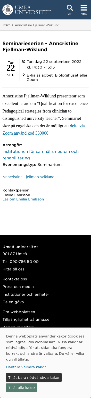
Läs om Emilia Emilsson (23, 199)
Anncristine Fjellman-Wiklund (28, 176)
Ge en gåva (13, 301)
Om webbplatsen (18, 311)
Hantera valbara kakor (26, 367)
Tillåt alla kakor (21, 387)
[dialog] (45, 362)
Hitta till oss (13, 269)
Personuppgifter (17, 327)
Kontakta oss (14, 279)
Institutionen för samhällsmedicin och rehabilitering (40, 154)
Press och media (18, 286)
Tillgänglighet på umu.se (25, 319)
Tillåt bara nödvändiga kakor (34, 377)
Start (6, 25)
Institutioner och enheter (25, 294)
